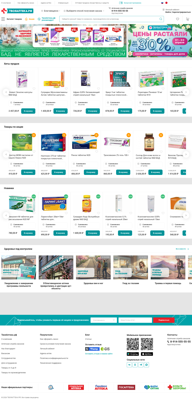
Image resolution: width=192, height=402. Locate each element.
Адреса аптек (46, 3)
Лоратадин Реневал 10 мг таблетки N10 (150, 93)
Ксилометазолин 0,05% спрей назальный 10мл (149, 218)
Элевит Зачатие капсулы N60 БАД (20, 93)
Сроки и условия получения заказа (55, 344)
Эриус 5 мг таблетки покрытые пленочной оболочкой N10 (115, 93)
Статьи (88, 339)
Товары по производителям (13, 373)
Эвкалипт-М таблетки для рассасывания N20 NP (21, 218)
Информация (63, 3)
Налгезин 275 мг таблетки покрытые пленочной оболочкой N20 (53, 157)
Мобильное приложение (139, 335)
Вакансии (5, 353)
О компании (6, 3)
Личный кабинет (47, 349)
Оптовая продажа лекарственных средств (92, 3)
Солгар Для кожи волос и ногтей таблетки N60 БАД (148, 156)
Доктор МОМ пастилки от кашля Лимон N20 (21, 156)
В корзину (28, 111)
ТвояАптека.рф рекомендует (46, 19)
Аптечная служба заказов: (122, 8)
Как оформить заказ (26, 3)
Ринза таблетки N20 (80, 155)
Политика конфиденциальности (54, 358)
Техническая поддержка (50, 363)
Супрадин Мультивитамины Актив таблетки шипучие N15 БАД (54, 93)
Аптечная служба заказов (12, 344)
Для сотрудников (9, 363)
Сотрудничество (8, 358)
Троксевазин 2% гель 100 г (116, 155)
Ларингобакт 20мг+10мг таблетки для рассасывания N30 (52, 218)
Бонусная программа (130, 3)
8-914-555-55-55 (120, 11)
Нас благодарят (8, 349)
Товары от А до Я (8, 368)
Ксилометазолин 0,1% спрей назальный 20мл (116, 218)
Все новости (182, 249)
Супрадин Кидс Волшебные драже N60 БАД (86, 218)
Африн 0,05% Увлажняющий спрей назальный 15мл (86, 93)
